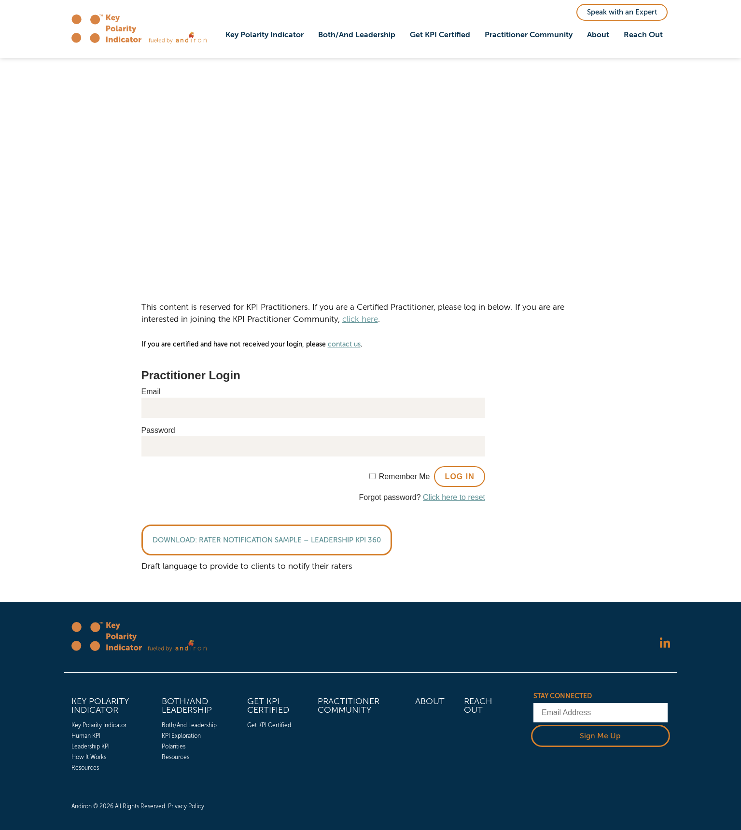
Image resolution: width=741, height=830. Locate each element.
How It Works (88, 757)
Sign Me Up (600, 735)
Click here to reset (454, 497)
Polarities (173, 746)
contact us (344, 344)
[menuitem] (264, 35)
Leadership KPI (90, 746)
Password (158, 430)
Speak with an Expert (622, 12)
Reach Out (643, 34)
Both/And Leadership (356, 34)
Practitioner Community (529, 34)
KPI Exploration (181, 736)
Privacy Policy (186, 806)
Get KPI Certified (440, 34)
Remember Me (404, 476)
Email (151, 391)
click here (360, 319)
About (598, 34)
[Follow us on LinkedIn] (665, 643)
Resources (85, 767)
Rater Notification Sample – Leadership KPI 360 (290, 540)
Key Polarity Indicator (264, 34)
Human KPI (85, 736)
